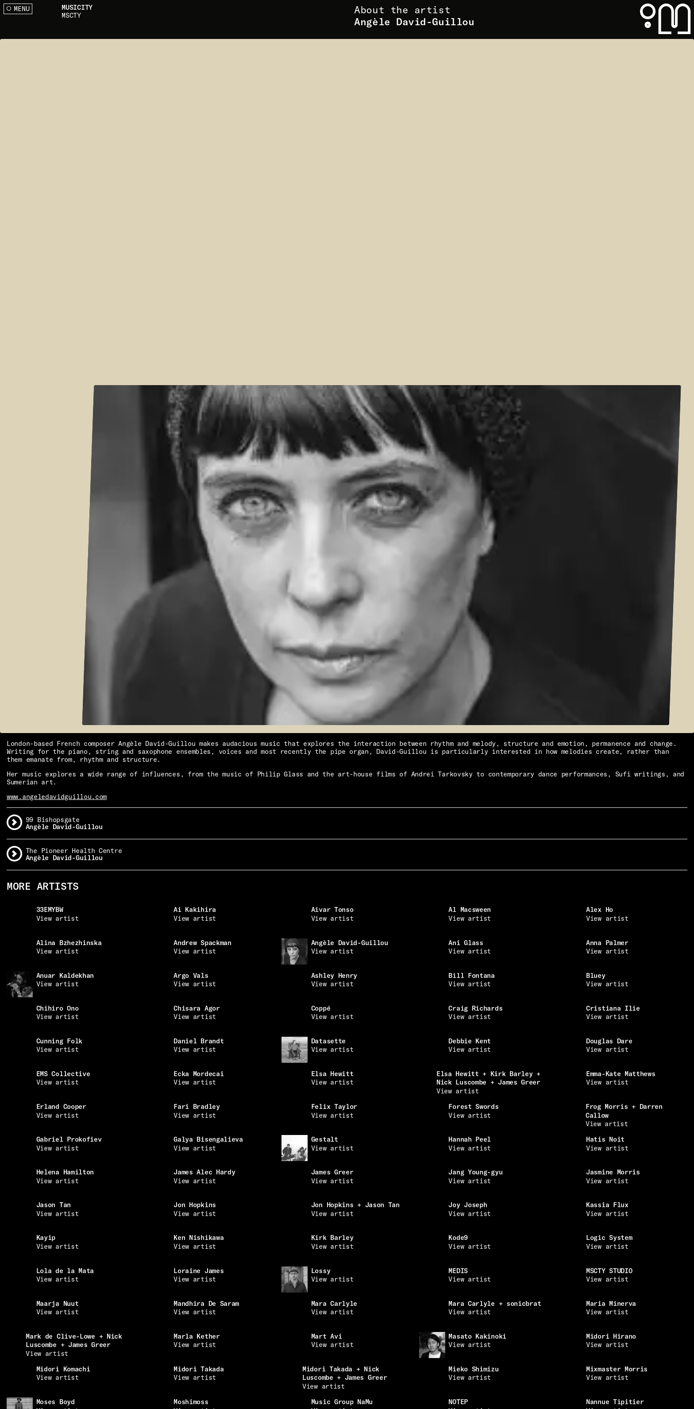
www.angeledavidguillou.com (57, 796)
